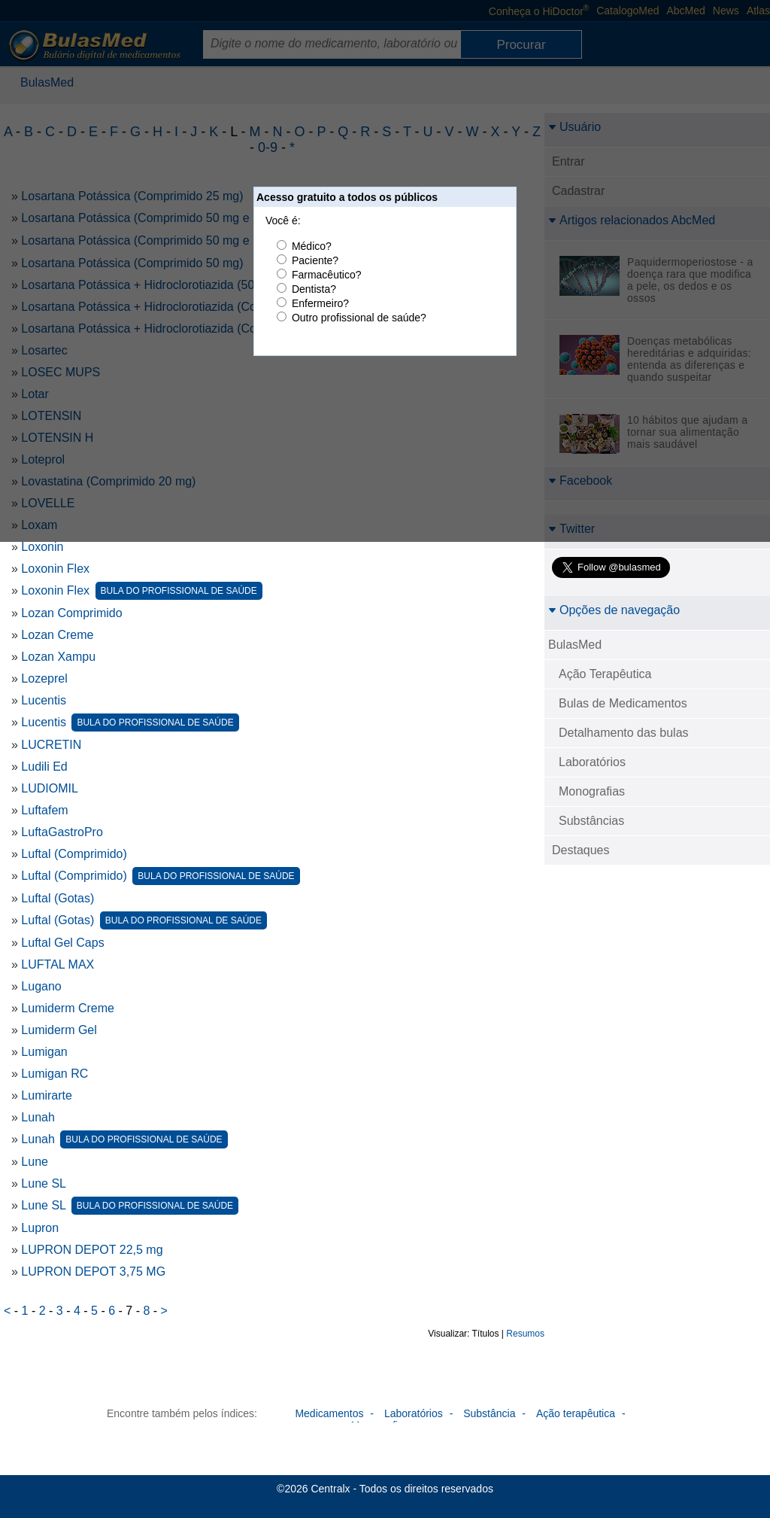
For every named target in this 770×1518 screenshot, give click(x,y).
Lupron (40, 1227)
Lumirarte (46, 1095)
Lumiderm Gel (58, 1030)
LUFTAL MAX (57, 964)
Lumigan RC (54, 1073)
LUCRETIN (51, 744)
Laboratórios (592, 762)
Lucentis (43, 700)
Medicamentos (329, 1413)
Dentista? (314, 289)
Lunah (38, 1117)
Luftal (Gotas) (57, 898)
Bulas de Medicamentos (623, 703)
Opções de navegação (614, 610)
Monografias (592, 791)
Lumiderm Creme (67, 1008)
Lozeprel (44, 678)
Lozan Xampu (58, 656)
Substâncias (591, 820)
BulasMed (575, 644)
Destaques (581, 850)
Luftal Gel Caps (62, 942)
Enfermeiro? (320, 303)
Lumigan (44, 1051)
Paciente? (315, 260)
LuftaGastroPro (62, 832)
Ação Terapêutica (605, 674)
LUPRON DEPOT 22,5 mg (91, 1249)
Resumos (525, 1333)
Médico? (312, 246)
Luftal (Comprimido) (73, 853)
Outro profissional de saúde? (359, 318)
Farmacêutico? (327, 275)
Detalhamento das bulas (624, 732)
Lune (34, 1161)
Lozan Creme (57, 634)
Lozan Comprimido (71, 613)
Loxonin (42, 546)
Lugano (41, 986)
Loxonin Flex (55, 568)
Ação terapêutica (575, 1413)
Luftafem (44, 810)
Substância (489, 1413)
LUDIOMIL (49, 788)
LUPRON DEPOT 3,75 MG (93, 1271)
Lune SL (43, 1183)
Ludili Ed (44, 766)
